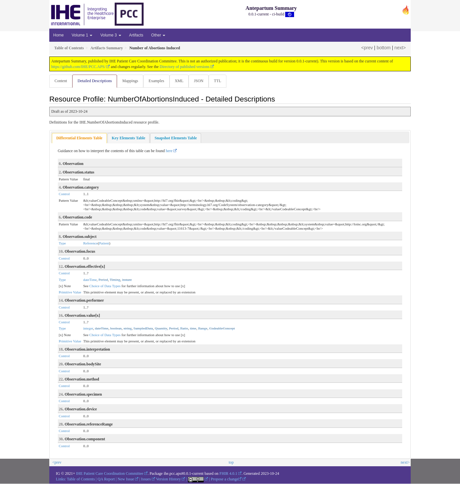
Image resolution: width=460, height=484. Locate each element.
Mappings (131, 81)
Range (202, 329)
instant (126, 280)
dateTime (90, 280)
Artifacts (136, 35)
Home (58, 35)
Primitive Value (70, 292)
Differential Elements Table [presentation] (79, 138)
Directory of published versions (185, 66)
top (231, 462)
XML (181, 81)
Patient (104, 243)
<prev (367, 47)
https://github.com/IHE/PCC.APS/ (78, 66)
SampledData (143, 329)
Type (62, 243)
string (128, 329)
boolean (116, 329)
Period (103, 280)
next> (400, 47)
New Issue (126, 479)
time (193, 329)
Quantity (161, 329)
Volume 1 (82, 35)
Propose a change (226, 479)
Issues (146, 479)
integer (88, 329)
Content (61, 81)
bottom (384, 47)
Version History (168, 479)
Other (158, 35)
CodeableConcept (222, 329)
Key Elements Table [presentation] (128, 138)
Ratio (184, 329)
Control (64, 194)
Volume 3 (110, 35)
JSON (202, 81)
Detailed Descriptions (95, 81)
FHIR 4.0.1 (228, 474)
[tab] (79, 138)
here (169, 151)
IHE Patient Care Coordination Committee (110, 474)
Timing (115, 280)
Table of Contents (81, 479)
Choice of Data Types (105, 286)
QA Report (106, 479)
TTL (221, 81)
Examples (158, 81)
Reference (90, 243)
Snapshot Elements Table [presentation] (175, 138)
